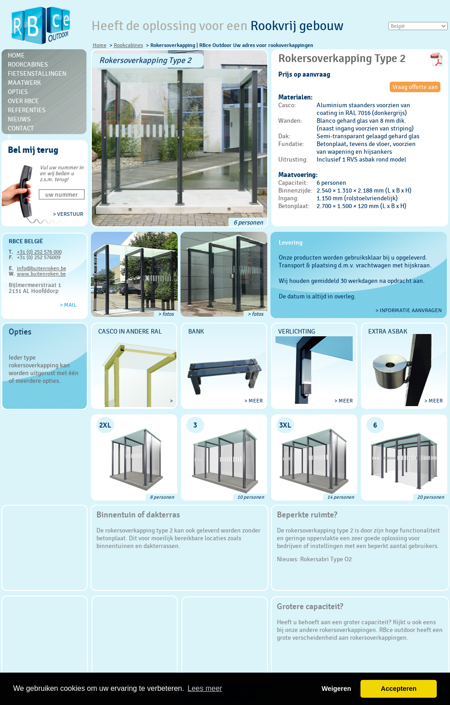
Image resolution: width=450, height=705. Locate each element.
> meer (253, 400)
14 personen (340, 497)
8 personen (162, 497)
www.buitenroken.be (41, 274)
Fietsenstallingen (37, 73)
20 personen (430, 497)
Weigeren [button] (336, 688)
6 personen (248, 222)
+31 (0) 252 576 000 (39, 252)
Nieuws (19, 119)
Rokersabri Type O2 (326, 559)
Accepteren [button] (398, 688)
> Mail (68, 305)
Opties (18, 91)
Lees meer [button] (205, 688)
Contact (21, 128)
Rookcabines (128, 45)
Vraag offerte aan (415, 87)
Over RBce (23, 100)
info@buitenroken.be (41, 268)
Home (99, 45)
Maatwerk (24, 82)
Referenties (27, 110)
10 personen (250, 497)
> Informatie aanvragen (409, 310)
